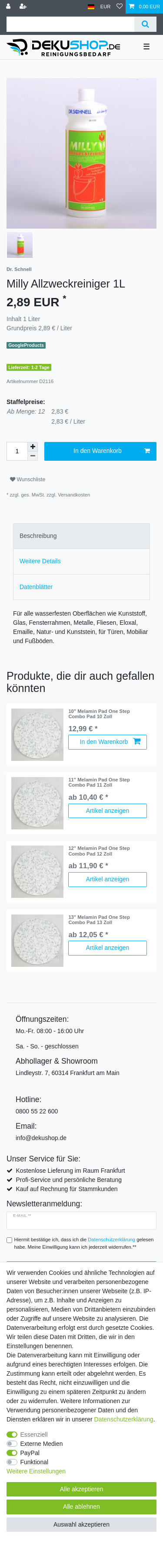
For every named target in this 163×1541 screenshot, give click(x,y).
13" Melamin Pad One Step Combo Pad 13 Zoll (99, 919)
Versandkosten (74, 494)
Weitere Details (40, 561)
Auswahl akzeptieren (81, 1524)
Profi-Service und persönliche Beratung (69, 1179)
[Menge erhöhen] (32, 447)
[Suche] (145, 24)
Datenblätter (36, 586)
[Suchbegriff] (70, 24)
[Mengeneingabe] (17, 451)
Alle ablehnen (81, 1506)
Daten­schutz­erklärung (123, 1419)
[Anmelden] (9, 7)
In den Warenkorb (111, 451)
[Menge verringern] (32, 456)
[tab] (81, 536)
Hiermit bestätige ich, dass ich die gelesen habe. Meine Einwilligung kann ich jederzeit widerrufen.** (84, 1243)
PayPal (30, 1452)
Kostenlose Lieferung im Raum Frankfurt (70, 1170)
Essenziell (34, 1434)
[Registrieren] (24, 7)
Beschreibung (38, 535)
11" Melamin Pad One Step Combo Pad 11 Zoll (99, 782)
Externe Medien (41, 1443)
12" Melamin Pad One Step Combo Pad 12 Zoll (99, 851)
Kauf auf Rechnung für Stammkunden (66, 1188)
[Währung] (105, 7)
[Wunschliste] (119, 7)
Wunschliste (27, 479)
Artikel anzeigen (108, 810)
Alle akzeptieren (81, 1489)
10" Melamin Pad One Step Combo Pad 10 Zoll (99, 714)
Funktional (34, 1462)
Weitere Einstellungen (36, 1471)
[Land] (91, 7)
